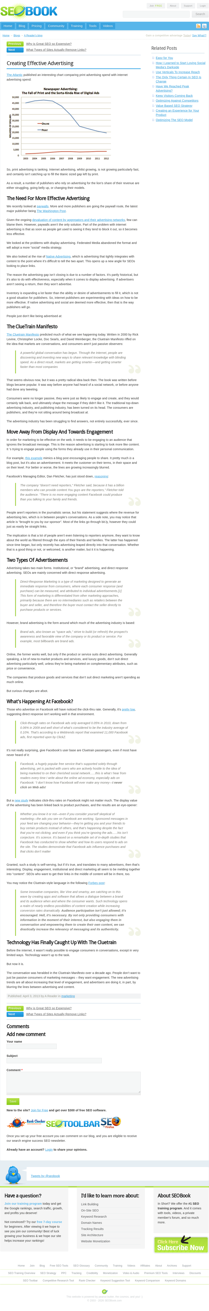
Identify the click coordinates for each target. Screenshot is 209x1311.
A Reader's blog (33, 35)
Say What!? (199, 35)
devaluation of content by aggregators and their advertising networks (78, 220)
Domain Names (91, 1222)
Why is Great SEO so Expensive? (49, 44)
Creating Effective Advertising (40, 63)
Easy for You (164, 58)
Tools (93, 26)
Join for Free (39, 1110)
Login (203, 5)
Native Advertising (58, 256)
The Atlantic (15, 75)
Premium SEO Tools (156, 1273)
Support (188, 5)
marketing (68, 996)
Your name (14, 1041)
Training (77, 26)
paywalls (43, 206)
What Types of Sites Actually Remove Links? (56, 49)
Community (56, 26)
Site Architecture (92, 1235)
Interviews (178, 1273)
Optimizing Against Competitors (177, 100)
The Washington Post (51, 211)
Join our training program (23, 1203)
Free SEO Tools (59, 1265)
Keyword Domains (175, 1280)
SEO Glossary (81, 1265)
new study (22, 800)
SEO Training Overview (21, 1273)
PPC (63, 1273)
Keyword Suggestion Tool (115, 1280)
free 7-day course (49, 1222)
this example (34, 458)
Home (8, 26)
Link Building (89, 1204)
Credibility (92, 1273)
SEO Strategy (48, 1273)
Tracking (77, 1273)
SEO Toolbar (30, 1280)
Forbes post (96, 883)
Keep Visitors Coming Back (174, 95)
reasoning (101, 476)
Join (156, 5)
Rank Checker (87, 1280)
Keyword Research (94, 1216)
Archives (172, 1265)
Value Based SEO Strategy (174, 105)
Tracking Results (92, 1229)
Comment (15, 1070)
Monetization (110, 1273)
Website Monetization (95, 1241)
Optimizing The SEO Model (174, 120)
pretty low (128, 709)
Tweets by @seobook (45, 1176)
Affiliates (145, 1265)
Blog (22, 26)
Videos (108, 26)
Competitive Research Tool (58, 1280)
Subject (12, 1056)
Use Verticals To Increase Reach (178, 72)
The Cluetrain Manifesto (23, 334)
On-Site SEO (90, 1210)
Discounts (195, 1273)
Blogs (17, 35)
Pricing (36, 26)
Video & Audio (131, 1273)
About (173, 5)
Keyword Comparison (147, 1280)
